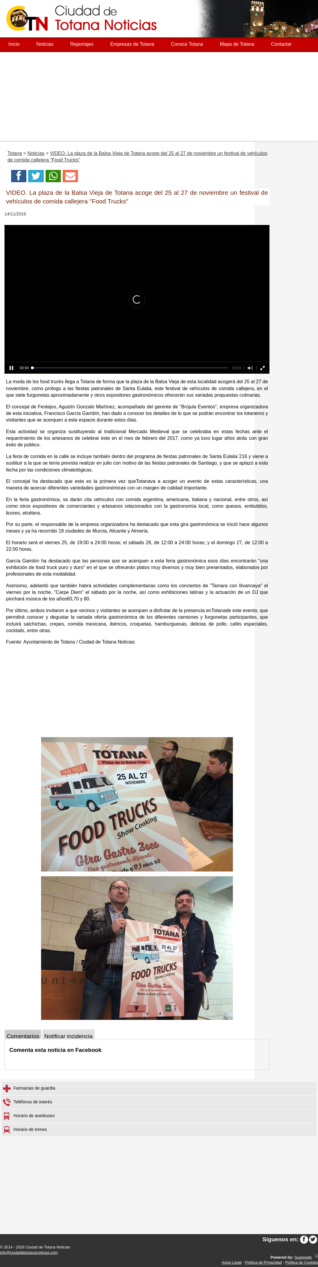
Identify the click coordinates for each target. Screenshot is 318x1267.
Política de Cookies (301, 1262)
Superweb (303, 1257)
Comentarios (23, 1036)
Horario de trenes (25, 1129)
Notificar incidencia (68, 1036)
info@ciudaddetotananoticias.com (29, 1252)
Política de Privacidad (263, 1262)
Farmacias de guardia (29, 1088)
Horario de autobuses (29, 1116)
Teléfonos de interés (27, 1102)
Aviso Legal (232, 1262)
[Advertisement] (159, 97)
